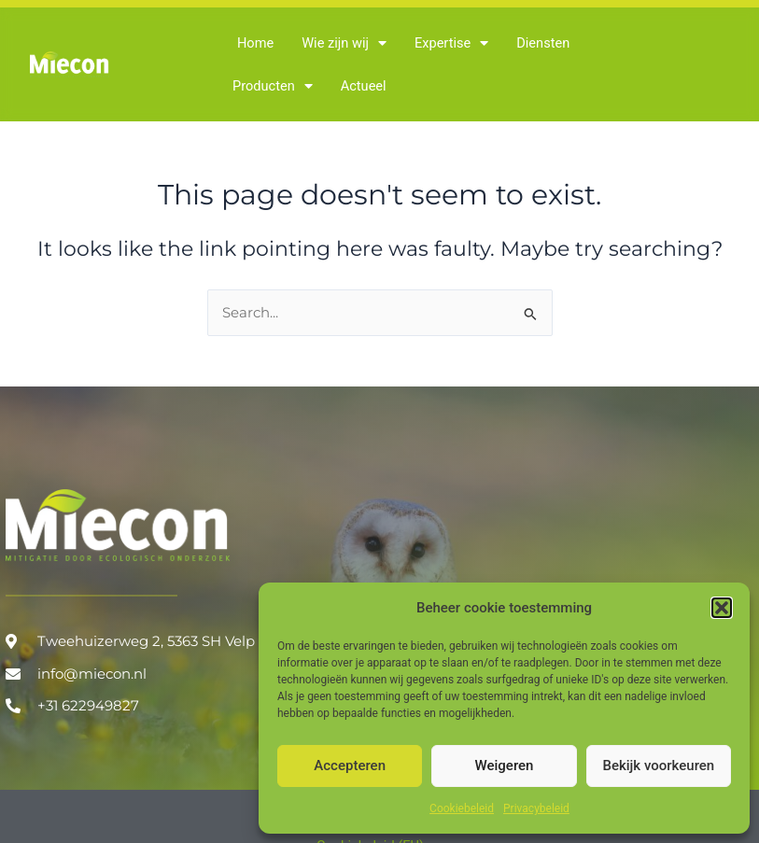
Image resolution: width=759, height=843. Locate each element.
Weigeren (504, 765)
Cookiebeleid (461, 808)
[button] (721, 607)
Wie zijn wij (344, 43)
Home (255, 43)
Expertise (451, 43)
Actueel (364, 85)
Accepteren (350, 765)
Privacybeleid (536, 808)
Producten (272, 86)
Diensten (542, 43)
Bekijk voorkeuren (658, 765)
